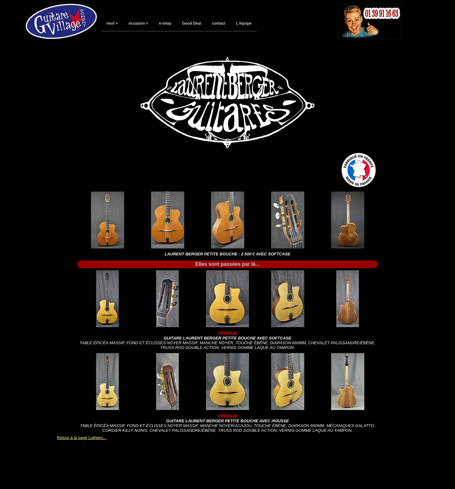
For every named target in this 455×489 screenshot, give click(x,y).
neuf (110, 23)
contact (218, 23)
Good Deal (191, 23)
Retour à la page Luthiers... (81, 437)
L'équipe (244, 23)
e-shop (165, 23)
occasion (137, 23)
